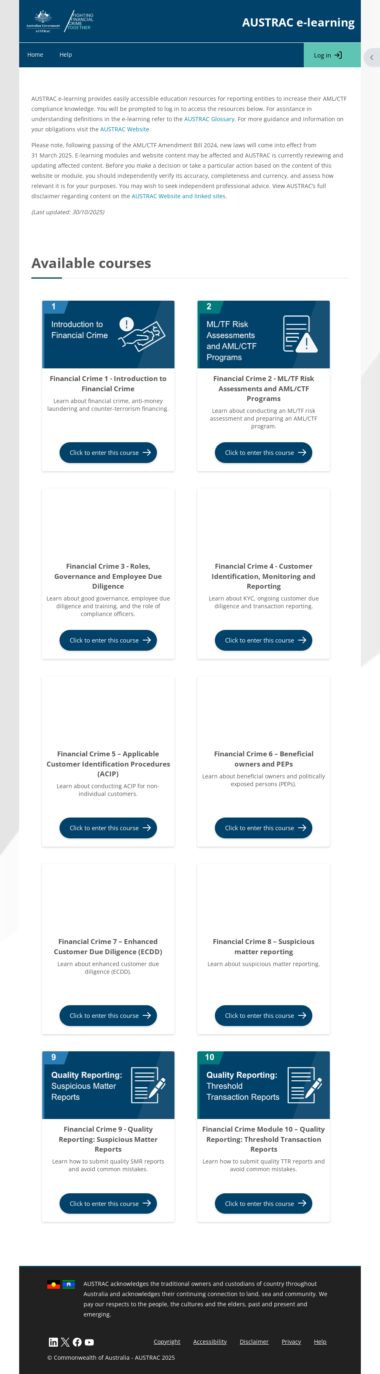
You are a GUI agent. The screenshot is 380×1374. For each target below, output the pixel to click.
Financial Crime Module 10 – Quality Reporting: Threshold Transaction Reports (263, 1139)
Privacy (291, 1341)
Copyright (167, 1341)
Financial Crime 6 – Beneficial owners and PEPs (264, 759)
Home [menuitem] (35, 54)
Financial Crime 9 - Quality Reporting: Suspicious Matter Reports (108, 1139)
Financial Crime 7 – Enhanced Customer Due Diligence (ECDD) (108, 946)
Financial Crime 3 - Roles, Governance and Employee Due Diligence (108, 576)
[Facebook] (77, 1341)
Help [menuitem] (66, 54)
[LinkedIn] (53, 1341)
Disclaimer (254, 1341)
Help (320, 1341)
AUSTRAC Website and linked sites (178, 196)
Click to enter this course (104, 452)
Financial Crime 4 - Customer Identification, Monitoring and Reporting (264, 576)
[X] (65, 1341)
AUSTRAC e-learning (298, 22)
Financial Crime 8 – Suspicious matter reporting (263, 946)
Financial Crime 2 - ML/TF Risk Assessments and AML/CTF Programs (263, 388)
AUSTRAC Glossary (209, 119)
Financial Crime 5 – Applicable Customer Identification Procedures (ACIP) (108, 763)
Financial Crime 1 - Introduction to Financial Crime (108, 383)
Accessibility (210, 1341)
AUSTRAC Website (124, 129)
